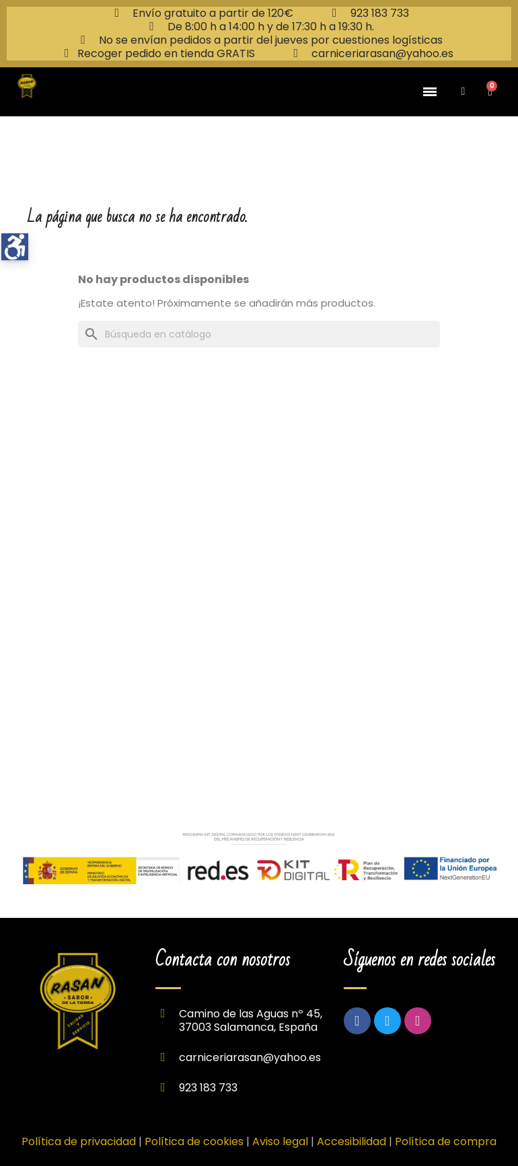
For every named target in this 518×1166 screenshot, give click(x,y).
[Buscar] (259, 334)
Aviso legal (281, 1141)
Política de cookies (194, 1141)
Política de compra (445, 1141)
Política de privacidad (79, 1141)
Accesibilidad (351, 1141)
